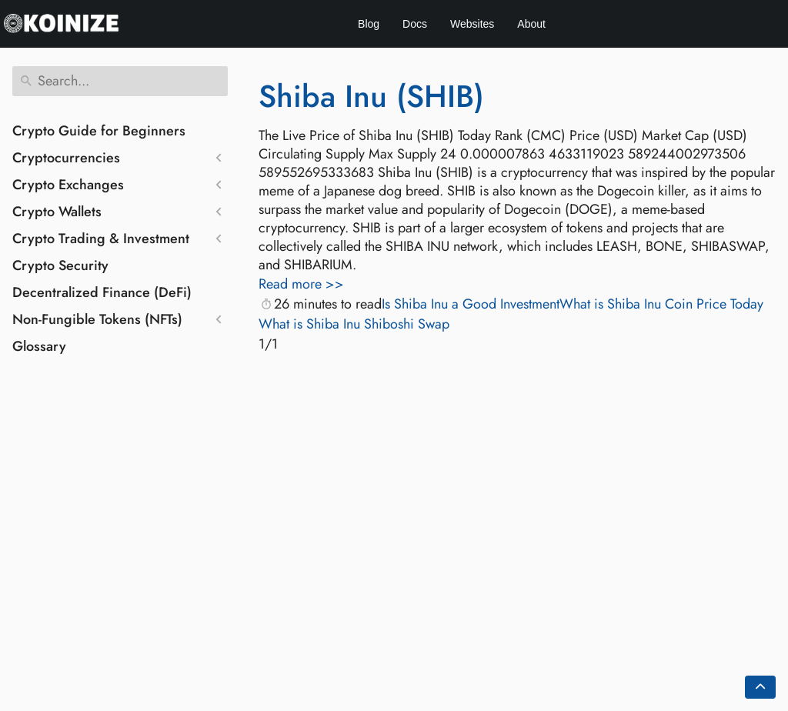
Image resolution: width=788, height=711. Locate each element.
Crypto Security (60, 265)
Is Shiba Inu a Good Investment (470, 304)
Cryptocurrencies (66, 158)
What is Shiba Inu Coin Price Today (661, 304)
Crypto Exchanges (68, 185)
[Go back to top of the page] (760, 687)
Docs (414, 24)
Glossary (39, 346)
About (531, 24)
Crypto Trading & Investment (100, 239)
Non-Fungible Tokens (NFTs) (97, 319)
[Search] (120, 81)
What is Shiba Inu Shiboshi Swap (354, 324)
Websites (472, 24)
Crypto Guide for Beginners (98, 131)
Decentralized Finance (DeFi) (102, 292)
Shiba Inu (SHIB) (371, 96)
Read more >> (301, 284)
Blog (368, 24)
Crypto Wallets (57, 212)
